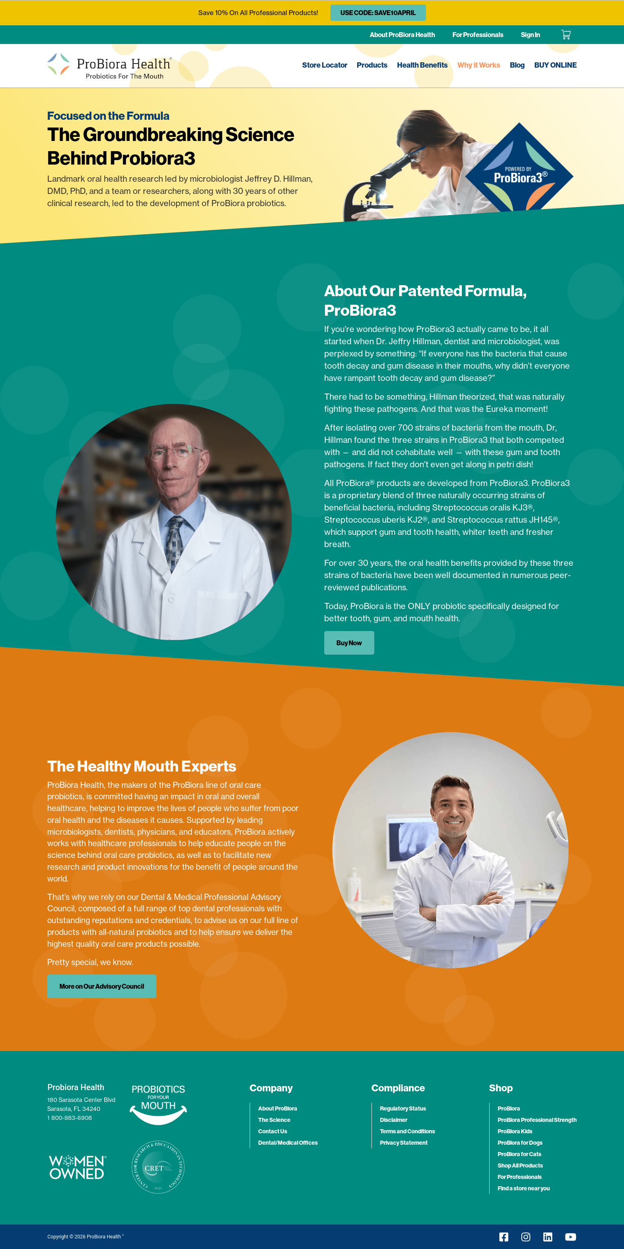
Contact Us (272, 1131)
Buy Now (349, 643)
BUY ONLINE (555, 65)
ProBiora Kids (515, 1131)
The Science (274, 1120)
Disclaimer (393, 1120)
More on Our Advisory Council (101, 986)
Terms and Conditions (407, 1131)
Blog (517, 65)
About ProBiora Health (402, 35)
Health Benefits (422, 65)
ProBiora (509, 1108)
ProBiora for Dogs (520, 1142)
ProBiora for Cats (519, 1154)
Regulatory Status (403, 1108)
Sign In (530, 35)
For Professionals (478, 35)
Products (372, 65)
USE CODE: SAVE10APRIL (378, 13)
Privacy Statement (404, 1142)
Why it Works (478, 65)
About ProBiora (277, 1108)
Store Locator (324, 65)
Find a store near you (524, 1188)
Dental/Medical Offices (288, 1142)
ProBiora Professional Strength (537, 1120)
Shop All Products (520, 1165)
